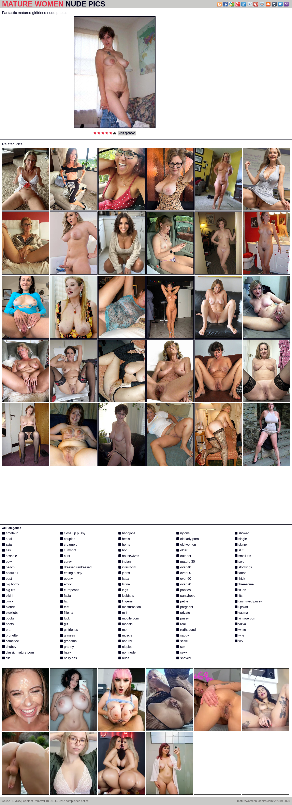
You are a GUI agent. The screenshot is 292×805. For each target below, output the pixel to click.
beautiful (10, 573)
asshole (9, 556)
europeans (69, 590)
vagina (241, 612)
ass (6, 550)
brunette (10, 635)
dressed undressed (76, 567)
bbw (7, 561)
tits (239, 595)
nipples (125, 646)
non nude (127, 652)
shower (242, 533)
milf (122, 612)
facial (66, 595)
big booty (10, 584)
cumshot (68, 550)
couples (67, 539)
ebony (66, 578)
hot (122, 550)
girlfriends (69, 629)
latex (123, 578)
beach (8, 567)
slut (239, 550)
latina (124, 584)
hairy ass (68, 658)
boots (8, 624)
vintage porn (245, 618)
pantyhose (185, 595)
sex (180, 646)
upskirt (241, 607)
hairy (65, 652)
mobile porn (128, 618)
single (241, 539)
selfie (182, 641)
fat (64, 601)
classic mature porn (18, 652)
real (181, 624)
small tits (243, 556)
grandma (68, 641)
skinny (241, 544)
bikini (7, 595)
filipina (66, 612)
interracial (127, 567)
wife (239, 635)
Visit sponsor (127, 133)
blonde (9, 607)
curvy (66, 561)
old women (186, 544)
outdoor (183, 556)
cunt (65, 556)
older (181, 550)
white (240, 629)
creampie (68, 544)
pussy (182, 618)
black (7, 601)
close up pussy (72, 533)
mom (123, 629)
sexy (181, 652)
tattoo (240, 573)
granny (67, 646)
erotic (66, 584)
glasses (67, 635)
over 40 (183, 567)
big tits (8, 590)
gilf (64, 624)
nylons (183, 533)
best (7, 578)
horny (124, 544)
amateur (10, 533)
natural (125, 641)
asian (8, 544)
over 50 (183, 573)
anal (7, 539)
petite (182, 601)
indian (124, 561)
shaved (183, 658)
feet (64, 607)
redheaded (186, 629)
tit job (240, 590)
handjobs (126, 533)
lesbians (126, 595)
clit (6, 658)
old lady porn (187, 539)
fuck (65, 618)
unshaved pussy (248, 601)
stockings (243, 567)
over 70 (183, 584)
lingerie (125, 601)
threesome (244, 584)
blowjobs (10, 612)
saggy (182, 635)
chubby (9, 646)
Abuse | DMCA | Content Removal (23, 801)
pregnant (184, 607)
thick (240, 578)
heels (124, 539)
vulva (240, 624)
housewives (128, 556)
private (183, 612)
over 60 (183, 578)
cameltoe (10, 641)
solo (239, 561)
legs (123, 590)
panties (183, 590)
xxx (239, 641)
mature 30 (185, 561)
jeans (124, 573)
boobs (8, 618)
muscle (125, 635)
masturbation (129, 607)
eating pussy (71, 573)
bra (6, 629)
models (125, 624)
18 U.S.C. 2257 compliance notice (67, 801)
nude (123, 658)
